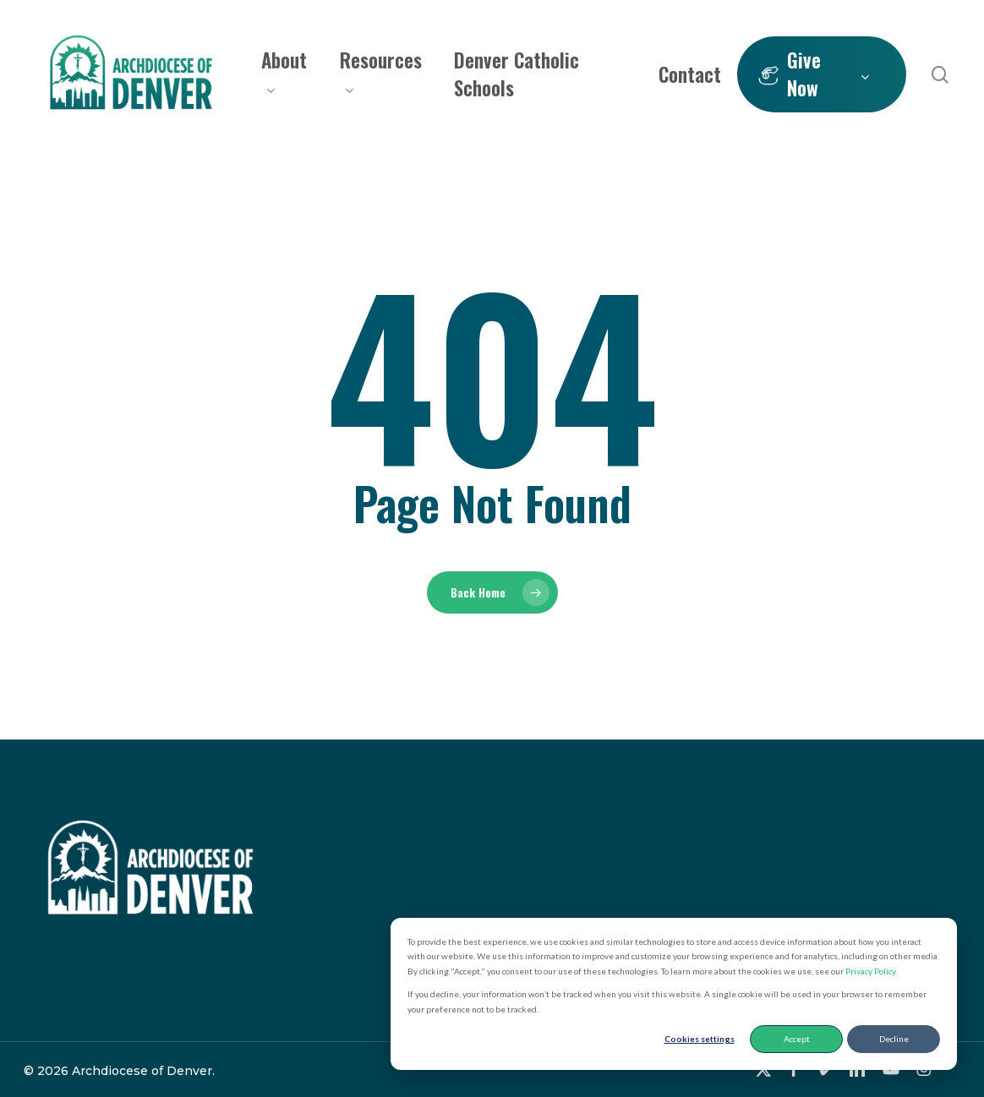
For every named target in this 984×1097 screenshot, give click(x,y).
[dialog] (674, 994)
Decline (894, 1039)
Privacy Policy (870, 971)
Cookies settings (699, 1039)
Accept (797, 1039)
